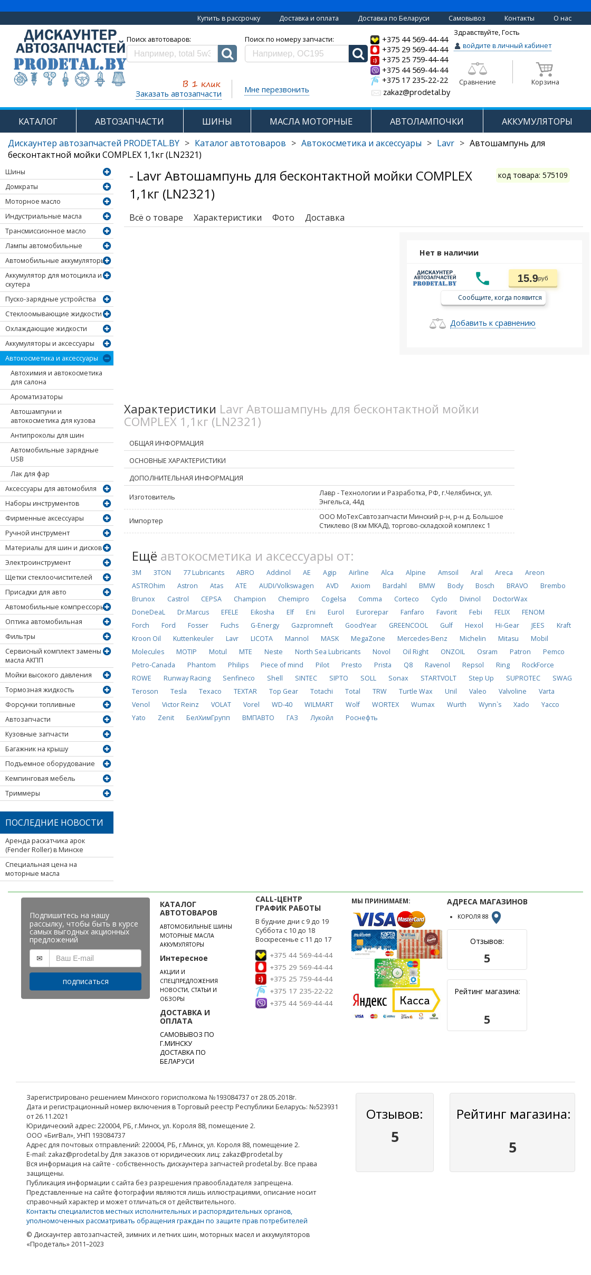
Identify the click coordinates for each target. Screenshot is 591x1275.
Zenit (166, 717)
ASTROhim (148, 585)
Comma (370, 598)
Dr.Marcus (193, 612)
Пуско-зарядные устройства (50, 299)
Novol (381, 651)
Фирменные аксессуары (44, 518)
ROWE (141, 678)
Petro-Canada (153, 664)
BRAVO (517, 585)
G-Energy (265, 625)
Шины (15, 171)
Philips (238, 664)
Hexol (474, 625)
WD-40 (282, 704)
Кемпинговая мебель (40, 778)
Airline (359, 572)
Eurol (336, 612)
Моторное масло (33, 201)
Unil (451, 691)
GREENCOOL (408, 625)
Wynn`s (490, 704)
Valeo (478, 691)
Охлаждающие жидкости (46, 328)
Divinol (470, 598)
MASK (330, 638)
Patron (520, 651)
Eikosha (262, 612)
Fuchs (230, 625)
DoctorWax (510, 598)
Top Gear (283, 691)
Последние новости (54, 822)
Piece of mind (282, 664)
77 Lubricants (203, 572)
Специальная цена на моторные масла (41, 869)
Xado (521, 704)
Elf (290, 612)
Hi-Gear (507, 625)
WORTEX (385, 704)
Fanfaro (412, 612)
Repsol (473, 664)
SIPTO (338, 678)
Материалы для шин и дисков (53, 547)
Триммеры (22, 793)
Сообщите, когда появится (500, 297)
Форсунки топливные (40, 704)
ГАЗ (292, 717)
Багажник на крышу (36, 748)
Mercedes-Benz (422, 638)
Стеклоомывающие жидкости (53, 313)
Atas (216, 585)
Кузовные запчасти (37, 734)
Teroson (145, 691)
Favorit (446, 612)
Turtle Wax (416, 691)
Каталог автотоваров (240, 143)
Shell (275, 678)
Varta (547, 691)
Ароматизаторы (37, 396)
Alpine (416, 572)
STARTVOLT (438, 678)
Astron (187, 585)
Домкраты (21, 186)
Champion (250, 598)
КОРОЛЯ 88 (480, 916)
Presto (351, 664)
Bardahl (395, 585)
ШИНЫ (217, 121)
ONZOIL (453, 651)
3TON (162, 572)
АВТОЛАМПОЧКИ (427, 121)
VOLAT (221, 704)
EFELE (230, 612)
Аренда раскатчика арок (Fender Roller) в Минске (45, 845)
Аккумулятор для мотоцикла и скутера (53, 280)
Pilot (322, 664)
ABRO (245, 572)
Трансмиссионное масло (45, 230)
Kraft (564, 625)
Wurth (456, 704)
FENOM (533, 612)
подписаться (86, 981)
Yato (139, 717)
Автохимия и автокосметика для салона (56, 377)
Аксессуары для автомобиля (51, 488)
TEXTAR (245, 691)
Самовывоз (467, 18)
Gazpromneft (312, 625)
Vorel (251, 704)
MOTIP (186, 651)
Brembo (553, 585)
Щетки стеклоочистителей (48, 577)
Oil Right (415, 651)
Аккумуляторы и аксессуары (49, 343)
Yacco (550, 704)
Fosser (198, 625)
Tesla (178, 691)
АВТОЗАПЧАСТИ (129, 121)
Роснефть (362, 717)
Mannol (297, 638)
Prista (383, 664)
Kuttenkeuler (193, 638)
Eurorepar (372, 612)
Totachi (321, 691)
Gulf (446, 625)
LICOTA (262, 638)
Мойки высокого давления (48, 674)
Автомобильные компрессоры (55, 606)
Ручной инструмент (37, 532)
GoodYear (361, 625)
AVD (332, 585)
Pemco (554, 651)
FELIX (502, 612)
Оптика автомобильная (43, 621)
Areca (504, 572)
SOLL (368, 678)
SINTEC (306, 678)
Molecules (148, 651)
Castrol (178, 598)
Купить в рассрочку (228, 18)
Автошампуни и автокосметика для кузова (53, 416)
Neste (273, 651)
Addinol (278, 572)
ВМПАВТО (258, 717)
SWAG (562, 678)
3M (136, 572)
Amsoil (448, 572)
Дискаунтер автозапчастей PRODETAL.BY (93, 143)
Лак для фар (30, 473)
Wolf (353, 704)
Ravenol (437, 664)
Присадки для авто (35, 592)
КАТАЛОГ (38, 121)
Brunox (143, 598)
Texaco (210, 691)
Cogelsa (333, 598)
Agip (330, 572)
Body (455, 585)
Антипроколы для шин (47, 435)
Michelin (473, 638)
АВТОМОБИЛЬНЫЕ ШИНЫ (196, 926)
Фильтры (20, 636)
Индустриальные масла (43, 216)
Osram (487, 651)
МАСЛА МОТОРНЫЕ (311, 121)
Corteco (406, 598)
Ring (503, 664)
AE (307, 572)
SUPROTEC (523, 678)
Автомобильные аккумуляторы (55, 260)
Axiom (360, 585)
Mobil (539, 638)
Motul (218, 651)
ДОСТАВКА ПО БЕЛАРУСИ (183, 1057)
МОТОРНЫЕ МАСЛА (187, 935)
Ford (168, 625)
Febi (475, 612)
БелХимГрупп (208, 717)
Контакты (519, 18)
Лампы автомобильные (43, 245)
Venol (141, 704)
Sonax (398, 678)
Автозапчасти (28, 719)
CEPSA (211, 598)
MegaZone (368, 638)
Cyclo (439, 598)
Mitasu (508, 638)
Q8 (408, 664)
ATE (241, 585)
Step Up (481, 678)
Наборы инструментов (42, 503)
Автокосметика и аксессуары (361, 143)
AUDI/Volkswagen (286, 585)
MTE (245, 651)
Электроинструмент (38, 562)
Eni (311, 612)
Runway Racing (187, 678)
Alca (387, 572)
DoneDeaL (148, 612)
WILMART (318, 704)
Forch (140, 625)
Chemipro (293, 598)
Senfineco (239, 678)
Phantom (201, 664)
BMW (427, 585)
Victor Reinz (180, 704)
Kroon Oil (146, 638)
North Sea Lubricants (327, 651)
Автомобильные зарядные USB (55, 455)
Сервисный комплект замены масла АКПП (53, 656)
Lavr (445, 143)
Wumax (423, 704)
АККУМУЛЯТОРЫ (537, 121)
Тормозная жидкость (39, 689)
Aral (477, 572)
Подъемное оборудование (50, 763)
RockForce (538, 664)
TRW (380, 691)
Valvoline (513, 691)
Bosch (484, 585)
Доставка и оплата (309, 18)
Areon (535, 572)
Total (352, 691)
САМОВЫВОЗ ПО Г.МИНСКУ (187, 1039)
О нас (562, 18)
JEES (538, 625)
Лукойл (321, 717)
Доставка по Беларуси (394, 18)
